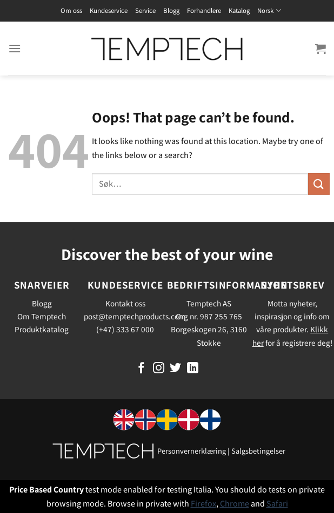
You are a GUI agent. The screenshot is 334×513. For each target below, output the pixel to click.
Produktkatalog (42, 329)
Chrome (234, 503)
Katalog (239, 10)
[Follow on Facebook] (141, 368)
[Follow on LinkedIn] (192, 368)
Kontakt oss (125, 303)
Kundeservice (109, 10)
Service (145, 10)
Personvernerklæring (191, 451)
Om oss (71, 10)
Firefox (203, 503)
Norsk (268, 10)
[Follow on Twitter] (175, 368)
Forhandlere (204, 10)
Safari (277, 503)
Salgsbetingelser (258, 451)
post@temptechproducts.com (135, 316)
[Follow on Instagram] (158, 368)
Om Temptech (41, 316)
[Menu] (14, 48)
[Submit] (319, 183)
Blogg (171, 10)
